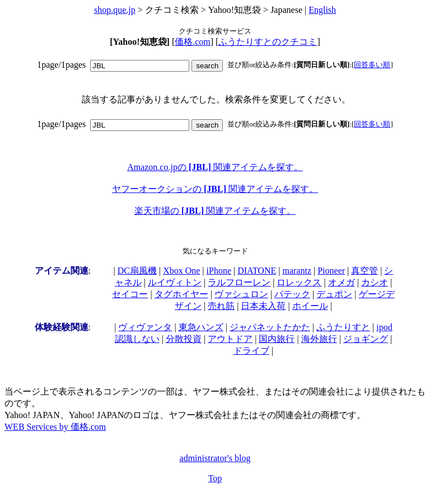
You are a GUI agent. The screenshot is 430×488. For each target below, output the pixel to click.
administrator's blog (215, 458)
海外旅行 (319, 339)
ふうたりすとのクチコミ (267, 41)
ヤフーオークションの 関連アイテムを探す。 (215, 189)
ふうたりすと (343, 327)
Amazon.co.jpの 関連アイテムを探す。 (215, 167)
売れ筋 (221, 306)
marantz (296, 270)
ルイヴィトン (175, 282)
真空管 (364, 270)
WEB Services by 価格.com (55, 426)
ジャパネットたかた (270, 327)
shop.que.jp (114, 10)
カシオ (374, 282)
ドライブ (251, 350)
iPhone (219, 270)
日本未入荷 (263, 306)
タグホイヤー (181, 294)
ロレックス (299, 282)
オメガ (341, 282)
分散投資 (184, 339)
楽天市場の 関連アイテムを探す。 (215, 210)
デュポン (334, 294)
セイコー (130, 294)
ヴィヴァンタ (145, 327)
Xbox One (181, 270)
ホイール (310, 306)
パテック (292, 294)
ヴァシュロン (241, 294)
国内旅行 (277, 339)
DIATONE (256, 270)
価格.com (193, 41)
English (322, 10)
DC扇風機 (137, 270)
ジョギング (365, 339)
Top (215, 478)
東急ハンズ (201, 327)
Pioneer (331, 270)
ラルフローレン (239, 282)
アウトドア (230, 339)
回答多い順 (372, 64)
